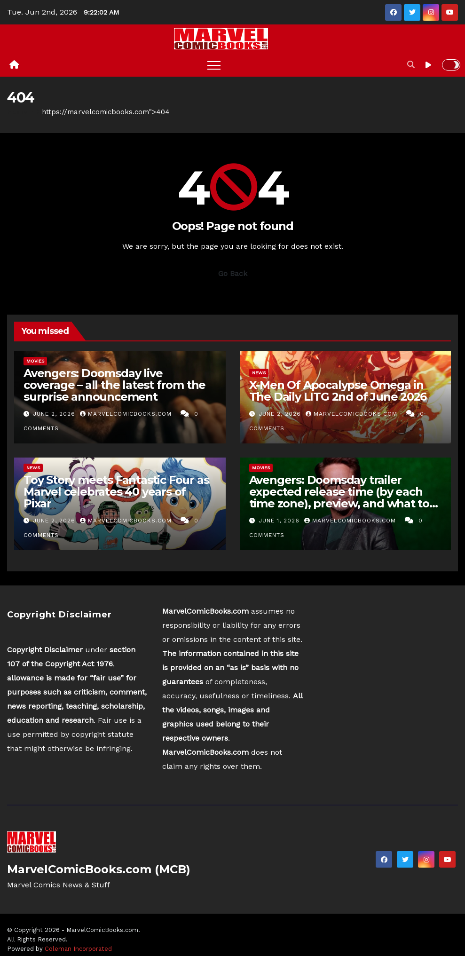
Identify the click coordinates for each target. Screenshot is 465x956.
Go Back (232, 273)
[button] (411, 64)
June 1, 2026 (280, 520)
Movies (35, 360)
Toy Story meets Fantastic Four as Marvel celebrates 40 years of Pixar (116, 491)
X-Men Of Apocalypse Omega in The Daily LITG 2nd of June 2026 (338, 390)
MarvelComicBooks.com (127, 414)
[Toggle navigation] (214, 65)
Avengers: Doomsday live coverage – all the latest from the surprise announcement (114, 384)
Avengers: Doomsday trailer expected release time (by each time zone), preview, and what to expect (339, 497)
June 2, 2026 (55, 414)
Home (17, 112)
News (259, 372)
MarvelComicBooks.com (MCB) (98, 869)
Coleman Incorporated (78, 948)
